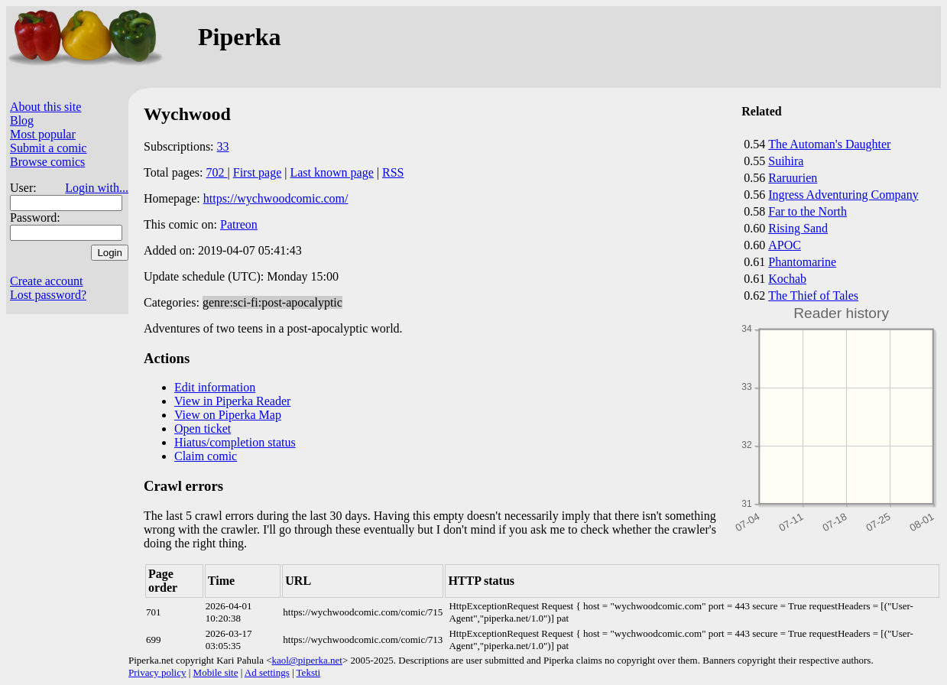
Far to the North (807, 211)
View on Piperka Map (227, 414)
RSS (393, 172)
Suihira (785, 160)
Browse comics (47, 161)
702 (217, 172)
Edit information (214, 387)
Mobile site (215, 672)
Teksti (309, 672)
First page (257, 172)
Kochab (787, 278)
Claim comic (205, 456)
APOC (784, 245)
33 (223, 146)
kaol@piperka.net (306, 660)
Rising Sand (798, 228)
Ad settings (267, 672)
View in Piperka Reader (232, 400)
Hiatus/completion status (235, 442)
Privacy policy (157, 672)
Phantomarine (802, 261)
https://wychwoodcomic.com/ (276, 198)
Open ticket (202, 428)
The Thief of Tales (813, 295)
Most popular (43, 134)
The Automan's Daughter (829, 144)
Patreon (239, 224)
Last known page (331, 172)
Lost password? (48, 294)
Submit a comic (48, 147)
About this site (45, 106)
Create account (46, 280)
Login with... (96, 187)
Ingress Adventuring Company (843, 194)
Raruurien (792, 177)
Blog (22, 120)
